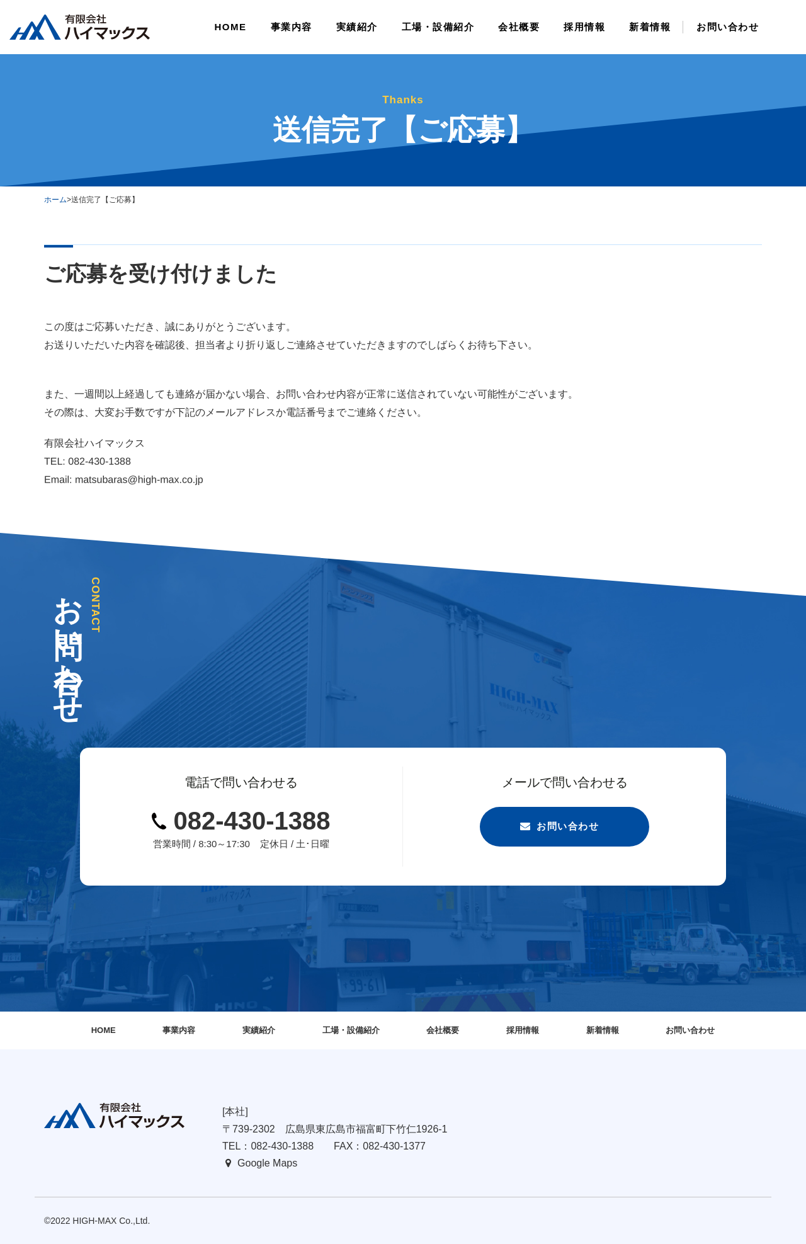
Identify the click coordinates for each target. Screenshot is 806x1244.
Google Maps (267, 1163)
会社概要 (442, 1030)
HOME (103, 1030)
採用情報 (522, 1030)
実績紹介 (258, 1030)
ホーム (55, 199)
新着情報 (602, 1030)
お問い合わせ (567, 826)
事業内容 (178, 1030)
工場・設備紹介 (351, 1030)
